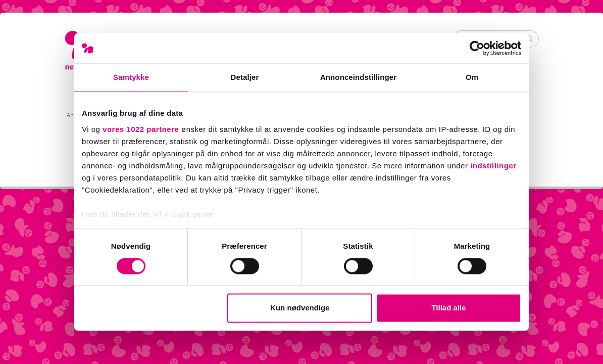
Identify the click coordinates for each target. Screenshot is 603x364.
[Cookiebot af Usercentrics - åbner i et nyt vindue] (477, 48)
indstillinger (493, 165)
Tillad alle (448, 308)
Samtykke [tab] (131, 77)
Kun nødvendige (300, 308)
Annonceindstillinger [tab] (358, 77)
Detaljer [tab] (245, 77)
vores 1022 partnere (141, 129)
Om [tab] (472, 77)
